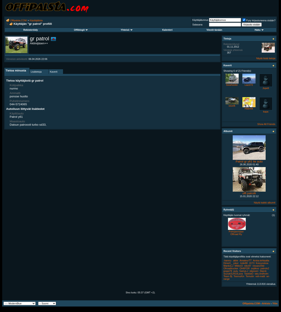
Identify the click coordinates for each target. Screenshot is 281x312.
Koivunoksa (262, 263)
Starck (263, 271)
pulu (235, 271)
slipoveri (254, 271)
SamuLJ (243, 271)
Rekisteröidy (30, 30)
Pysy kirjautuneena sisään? (259, 20)
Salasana (197, 24)
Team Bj (227, 276)
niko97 (247, 265)
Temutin (250, 276)
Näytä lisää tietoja (265, 58)
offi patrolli (249, 193)
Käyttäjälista (36, 20)
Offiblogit (81, 30)
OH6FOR (245, 268)
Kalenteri (167, 30)
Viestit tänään (214, 30)
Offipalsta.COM (18, 20)
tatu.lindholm (261, 273)
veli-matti (260, 276)
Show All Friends (266, 124)
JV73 (251, 263)
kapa (265, 111)
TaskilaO (248, 273)
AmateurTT (246, 260)
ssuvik (232, 105)
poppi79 (227, 271)
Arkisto (266, 303)
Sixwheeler (232, 85)
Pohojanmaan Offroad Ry (236, 232)
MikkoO (239, 265)
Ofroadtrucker (230, 268)
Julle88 (244, 263)
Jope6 (266, 88)
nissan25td (258, 265)
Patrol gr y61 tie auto (249, 161)
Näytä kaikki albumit (264, 202)
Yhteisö (126, 30)
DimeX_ (227, 263)
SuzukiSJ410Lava (233, 273)
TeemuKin (239, 276)
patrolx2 (265, 268)
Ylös (274, 303)
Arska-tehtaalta (261, 260)
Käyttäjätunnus (200, 20)
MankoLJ (228, 265)
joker (236, 263)
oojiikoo (255, 268)
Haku (259, 30)
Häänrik (249, 108)
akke (235, 260)
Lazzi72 (249, 85)
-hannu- (227, 260)
